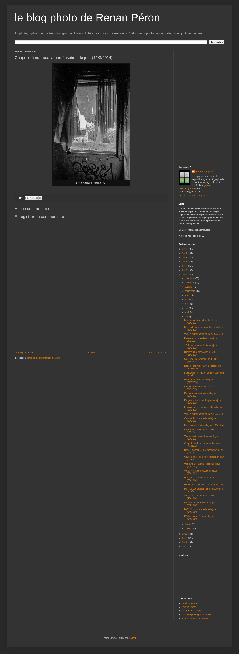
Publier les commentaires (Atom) (44, 358)
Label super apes (190, 603)
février (188, 524)
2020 (185, 249)
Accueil (91, 352)
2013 (185, 534)
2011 (185, 542)
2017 (185, 261)
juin (187, 304)
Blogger (132, 638)
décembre (190, 278)
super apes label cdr (191, 610)
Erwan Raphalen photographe (196, 614)
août (187, 295)
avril (187, 312)
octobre (189, 287)
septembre (190, 291)
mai (187, 308)
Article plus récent (24, 352)
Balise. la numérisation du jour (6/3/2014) (204, 484)
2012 (185, 538)
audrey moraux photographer (196, 618)
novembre (190, 282)
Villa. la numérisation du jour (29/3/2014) (203, 334)
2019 (185, 253)
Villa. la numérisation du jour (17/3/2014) (203, 414)
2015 (185, 270)
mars (187, 316)
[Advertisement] (91, 324)
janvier (188, 528)
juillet (187, 299)
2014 (185, 274)
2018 (185, 257)
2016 (185, 266)
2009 (185, 546)
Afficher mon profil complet (192, 195)
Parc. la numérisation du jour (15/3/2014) (204, 425)
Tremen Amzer (189, 607)
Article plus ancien (158, 352)
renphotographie (204, 171)
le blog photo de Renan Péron (87, 17)
